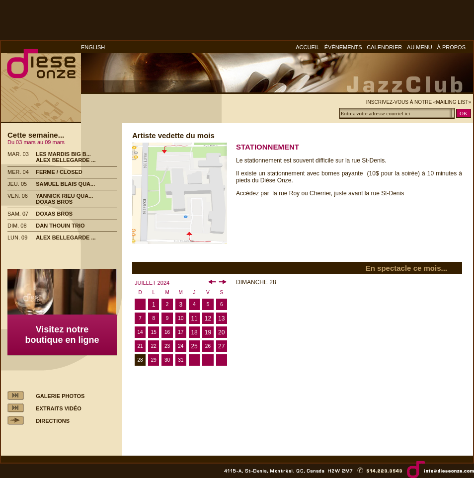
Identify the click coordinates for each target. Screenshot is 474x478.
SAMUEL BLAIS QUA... (65, 184)
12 (208, 318)
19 (208, 332)
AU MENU (419, 47)
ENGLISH (93, 47)
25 (194, 346)
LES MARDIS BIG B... (63, 154)
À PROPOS (451, 47)
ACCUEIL (307, 47)
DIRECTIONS (53, 421)
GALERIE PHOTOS (60, 396)
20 (221, 332)
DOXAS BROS (54, 202)
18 (194, 332)
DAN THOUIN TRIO (60, 226)
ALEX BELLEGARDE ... (65, 160)
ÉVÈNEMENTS (343, 47)
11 (194, 318)
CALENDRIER (384, 47)
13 (221, 318)
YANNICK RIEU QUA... (64, 196)
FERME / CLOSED (59, 172)
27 (221, 346)
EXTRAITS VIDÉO (58, 408)
